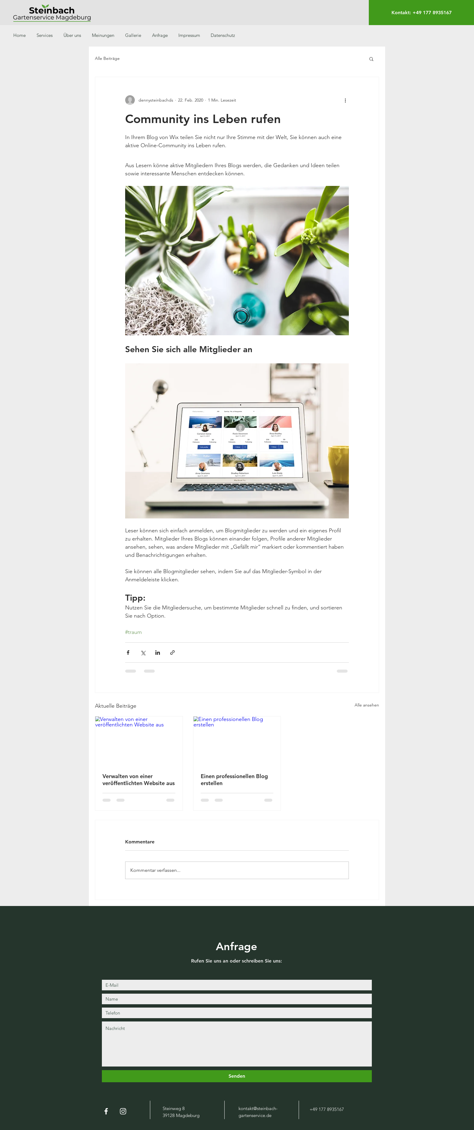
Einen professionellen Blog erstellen (234, 780)
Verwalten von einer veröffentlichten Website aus (138, 780)
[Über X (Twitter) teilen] (143, 652)
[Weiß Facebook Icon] (106, 1111)
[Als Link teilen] (172, 652)
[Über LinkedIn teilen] (158, 652)
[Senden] (237, 1076)
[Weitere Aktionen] (345, 100)
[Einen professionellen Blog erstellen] (237, 740)
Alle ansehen (367, 705)
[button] (371, 58)
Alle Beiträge (107, 58)
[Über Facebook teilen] (128, 652)
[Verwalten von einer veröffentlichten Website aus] (139, 740)
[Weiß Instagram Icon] (123, 1111)
